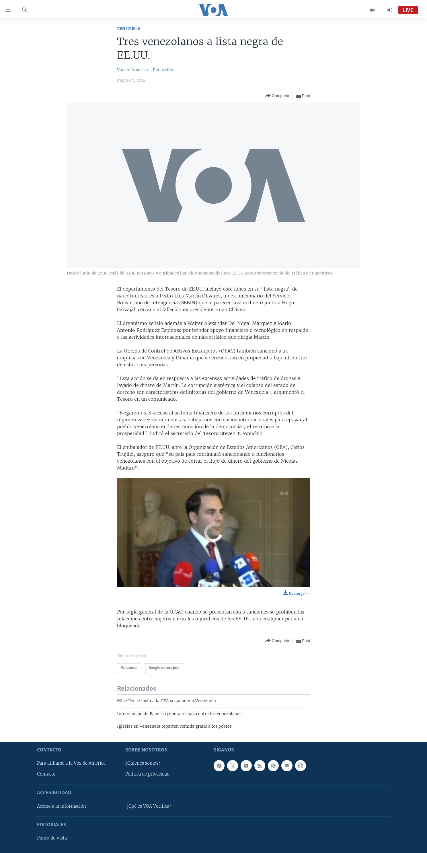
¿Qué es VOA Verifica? (148, 806)
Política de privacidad (147, 774)
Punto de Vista (52, 838)
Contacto (46, 774)
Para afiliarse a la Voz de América (71, 763)
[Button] (277, 96)
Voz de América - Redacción (145, 69)
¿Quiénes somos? (142, 763)
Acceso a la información (61, 806)
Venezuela (128, 28)
